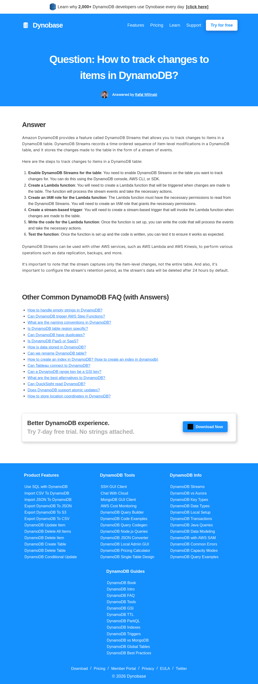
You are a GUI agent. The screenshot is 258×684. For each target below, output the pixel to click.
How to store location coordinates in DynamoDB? (69, 396)
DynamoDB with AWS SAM (193, 538)
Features (135, 25)
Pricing (156, 25)
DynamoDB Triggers (124, 634)
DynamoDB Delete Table (45, 551)
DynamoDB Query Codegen (123, 525)
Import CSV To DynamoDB (47, 493)
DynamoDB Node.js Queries (124, 531)
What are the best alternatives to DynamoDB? (66, 378)
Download (79, 669)
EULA (165, 669)
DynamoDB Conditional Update (51, 557)
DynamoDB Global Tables (128, 647)
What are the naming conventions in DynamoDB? (69, 322)
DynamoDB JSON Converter (124, 538)
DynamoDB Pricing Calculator (125, 551)
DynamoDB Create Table (45, 544)
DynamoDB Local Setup (190, 512)
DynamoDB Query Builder (122, 512)
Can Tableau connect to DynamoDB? (59, 365)
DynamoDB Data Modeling (192, 531)
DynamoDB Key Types (189, 500)
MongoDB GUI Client (118, 500)
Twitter (181, 669)
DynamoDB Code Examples (123, 519)
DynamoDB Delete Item (44, 538)
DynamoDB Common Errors (193, 544)
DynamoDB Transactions (191, 519)
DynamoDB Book (121, 583)
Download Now (205, 427)
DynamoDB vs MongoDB (128, 640)
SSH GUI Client (114, 487)
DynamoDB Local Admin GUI (124, 544)
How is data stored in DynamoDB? (57, 347)
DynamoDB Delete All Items (48, 531)
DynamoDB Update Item (45, 525)
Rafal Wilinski (146, 94)
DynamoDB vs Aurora (188, 493)
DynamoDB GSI (120, 608)
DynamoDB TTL (120, 615)
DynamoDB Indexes (123, 627)
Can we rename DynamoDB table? (57, 353)
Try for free (222, 25)
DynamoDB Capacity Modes (194, 551)
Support (193, 25)
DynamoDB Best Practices (129, 653)
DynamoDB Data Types (190, 506)
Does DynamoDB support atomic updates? (64, 390)
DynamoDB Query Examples (194, 557)
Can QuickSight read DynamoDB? (57, 384)
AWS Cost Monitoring (118, 506)
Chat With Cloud (114, 493)
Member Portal (123, 669)
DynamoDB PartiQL (123, 621)
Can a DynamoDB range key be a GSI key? (64, 371)
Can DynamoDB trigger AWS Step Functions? (66, 316)
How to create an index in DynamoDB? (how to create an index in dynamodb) (93, 359)
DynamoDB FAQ (121, 596)
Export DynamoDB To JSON (48, 506)
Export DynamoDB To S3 (45, 512)
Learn (174, 25)
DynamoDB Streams (187, 487)
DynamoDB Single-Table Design (127, 557)
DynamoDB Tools (121, 602)
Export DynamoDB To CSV (47, 519)
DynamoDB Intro (121, 589)
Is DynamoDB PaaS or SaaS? (53, 341)
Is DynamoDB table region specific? (58, 328)
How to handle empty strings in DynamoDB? (65, 310)
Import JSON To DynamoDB (48, 500)
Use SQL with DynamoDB (46, 487)
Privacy (148, 669)
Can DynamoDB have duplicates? (56, 335)
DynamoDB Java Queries (191, 525)
